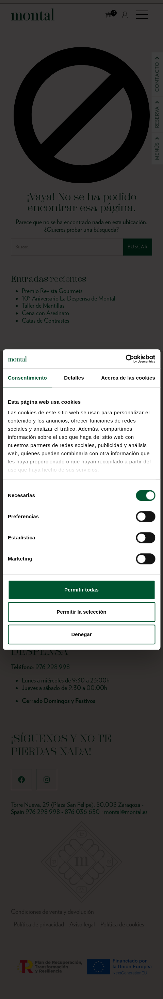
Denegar (81, 634)
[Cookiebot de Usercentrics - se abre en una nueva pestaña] (125, 358)
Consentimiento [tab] (27, 378)
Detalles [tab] (74, 378)
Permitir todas (81, 590)
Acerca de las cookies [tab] (128, 378)
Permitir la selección (82, 612)
